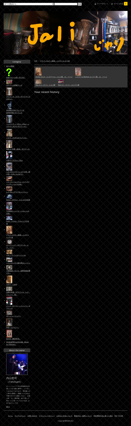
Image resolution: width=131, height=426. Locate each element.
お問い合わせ (32, 416)
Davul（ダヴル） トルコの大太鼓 (18, 200)
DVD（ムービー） (12, 327)
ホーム (10, 416)
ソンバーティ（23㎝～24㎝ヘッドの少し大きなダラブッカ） (17, 125)
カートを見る (121, 4)
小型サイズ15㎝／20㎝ (14, 160)
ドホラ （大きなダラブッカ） (16, 138)
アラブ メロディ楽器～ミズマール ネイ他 (55, 61)
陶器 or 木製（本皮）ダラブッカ (18, 149)
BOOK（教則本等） (13, 339)
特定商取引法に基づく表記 (103, 416)
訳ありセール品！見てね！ (15, 77)
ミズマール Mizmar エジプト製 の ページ (91, 77)
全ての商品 (10, 66)
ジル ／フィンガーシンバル (16, 255)
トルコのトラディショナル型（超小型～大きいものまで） (18, 173)
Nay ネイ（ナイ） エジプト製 (68, 85)
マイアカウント (102, 4)
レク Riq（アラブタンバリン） (17, 192)
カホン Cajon (11, 284)
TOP (35, 61)
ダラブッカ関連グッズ (14, 85)
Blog (8, 407)
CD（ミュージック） (13, 316)
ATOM (120, 416)
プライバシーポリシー (47, 416)
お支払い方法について (64, 416)
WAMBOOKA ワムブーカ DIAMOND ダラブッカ (15, 111)
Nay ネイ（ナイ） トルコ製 (45, 85)
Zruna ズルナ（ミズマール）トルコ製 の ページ (54, 77)
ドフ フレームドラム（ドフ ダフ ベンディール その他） (17, 183)
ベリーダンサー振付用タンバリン (18, 263)
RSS (115, 416)
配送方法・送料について (83, 416)
